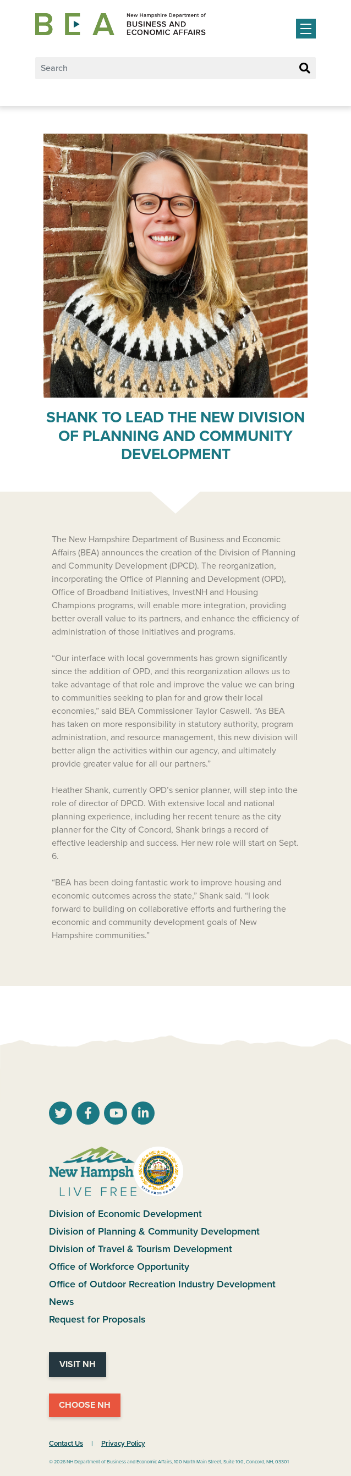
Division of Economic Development (125, 1214)
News (61, 1302)
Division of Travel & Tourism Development (140, 1249)
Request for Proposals (97, 1319)
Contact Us (66, 1443)
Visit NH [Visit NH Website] (77, 1364)
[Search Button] (304, 69)
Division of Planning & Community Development (154, 1231)
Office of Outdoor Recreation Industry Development (162, 1284)
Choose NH (85, 1405)
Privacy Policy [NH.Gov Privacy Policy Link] (123, 1443)
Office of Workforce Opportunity (119, 1266)
